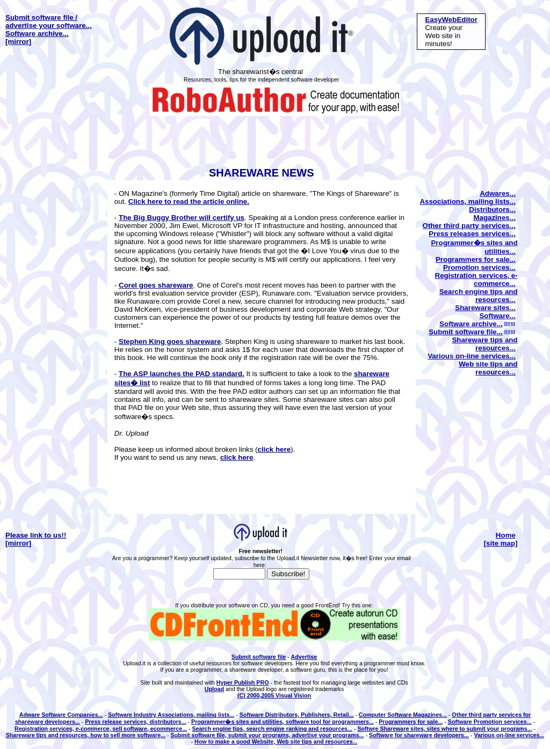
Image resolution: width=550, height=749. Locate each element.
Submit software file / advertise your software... (48, 21)
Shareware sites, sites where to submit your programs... (456, 728)
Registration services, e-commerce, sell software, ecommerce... (101, 728)
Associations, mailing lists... (467, 201)
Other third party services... (469, 226)
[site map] (501, 543)
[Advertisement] (272, 140)
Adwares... (498, 193)
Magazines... (494, 218)
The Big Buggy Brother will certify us (181, 218)
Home (506, 535)
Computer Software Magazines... (403, 714)
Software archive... (37, 34)
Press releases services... (472, 234)
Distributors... (492, 209)
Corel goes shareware (156, 285)
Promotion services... (479, 267)
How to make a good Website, (235, 741)
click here (274, 449)
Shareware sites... (485, 308)
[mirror (17, 42)
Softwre (368, 728)
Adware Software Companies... (61, 714)
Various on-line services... (472, 356)
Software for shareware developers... (419, 735)
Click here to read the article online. (188, 201)
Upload (214, 689)
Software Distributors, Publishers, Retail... (297, 714)
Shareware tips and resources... (484, 344)
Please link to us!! (35, 535)
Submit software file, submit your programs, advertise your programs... (267, 735)
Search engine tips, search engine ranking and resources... (272, 728)
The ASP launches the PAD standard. (181, 374)
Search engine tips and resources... (478, 296)
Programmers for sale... (476, 259)
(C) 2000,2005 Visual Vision (274, 695)
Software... (497, 316)
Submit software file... (472, 332)
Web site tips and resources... (488, 368)
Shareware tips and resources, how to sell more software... (85, 735)
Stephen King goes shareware (170, 341)
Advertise (304, 656)
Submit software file (258, 656)
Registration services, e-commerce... (476, 279)
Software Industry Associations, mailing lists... (171, 714)
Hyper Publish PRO (242, 682)
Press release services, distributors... (135, 721)
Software (461, 721)
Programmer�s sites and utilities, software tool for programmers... (282, 721)
